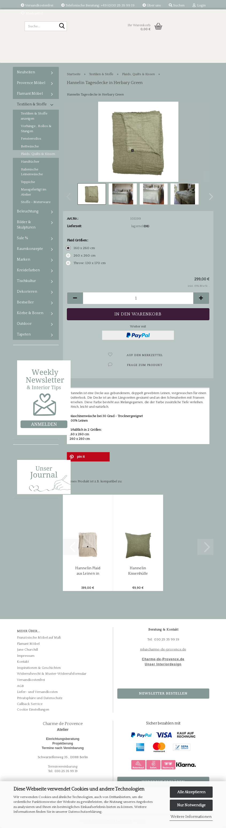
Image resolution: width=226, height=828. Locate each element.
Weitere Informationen (191, 817)
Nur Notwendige (191, 805)
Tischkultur (26, 281)
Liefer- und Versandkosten (37, 692)
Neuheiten (26, 72)
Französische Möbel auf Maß (39, 637)
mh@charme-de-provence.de (163, 649)
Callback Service (30, 704)
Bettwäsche (30, 146)
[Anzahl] (138, 298)
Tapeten (24, 334)
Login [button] (199, 5)
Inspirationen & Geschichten (39, 668)
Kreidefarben (28, 270)
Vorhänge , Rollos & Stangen (36, 128)
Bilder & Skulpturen (26, 225)
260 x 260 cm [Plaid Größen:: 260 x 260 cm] (81, 255)
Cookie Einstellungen (33, 709)
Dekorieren (27, 291)
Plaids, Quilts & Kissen (38, 154)
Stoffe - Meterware (36, 202)
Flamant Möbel (30, 93)
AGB (20, 686)
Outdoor (24, 324)
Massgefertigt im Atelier (33, 192)
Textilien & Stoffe (32, 104)
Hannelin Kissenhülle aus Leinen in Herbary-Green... (138, 571)
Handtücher (30, 161)
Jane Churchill (27, 649)
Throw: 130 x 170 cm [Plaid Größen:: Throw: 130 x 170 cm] (86, 263)
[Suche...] (62, 26)
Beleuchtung (27, 211)
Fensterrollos (31, 138)
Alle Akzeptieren (191, 792)
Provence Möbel (31, 83)
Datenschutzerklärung (85, 812)
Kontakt (23, 661)
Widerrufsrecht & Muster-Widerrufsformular (51, 674)
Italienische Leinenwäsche (32, 171)
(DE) (146, 226)
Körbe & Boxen (30, 313)
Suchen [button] (177, 5)
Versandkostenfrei (37, 5)
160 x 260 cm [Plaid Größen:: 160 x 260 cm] (81, 248)
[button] (209, 197)
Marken (23, 259)
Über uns (152, 5)
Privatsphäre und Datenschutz (39, 698)
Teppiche (28, 182)
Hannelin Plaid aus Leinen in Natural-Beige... (87, 571)
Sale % (22, 238)
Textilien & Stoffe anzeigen (34, 116)
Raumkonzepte (30, 249)
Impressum (26, 656)
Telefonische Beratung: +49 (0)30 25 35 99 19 (98, 5)
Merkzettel (32, 13)
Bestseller (25, 302)
